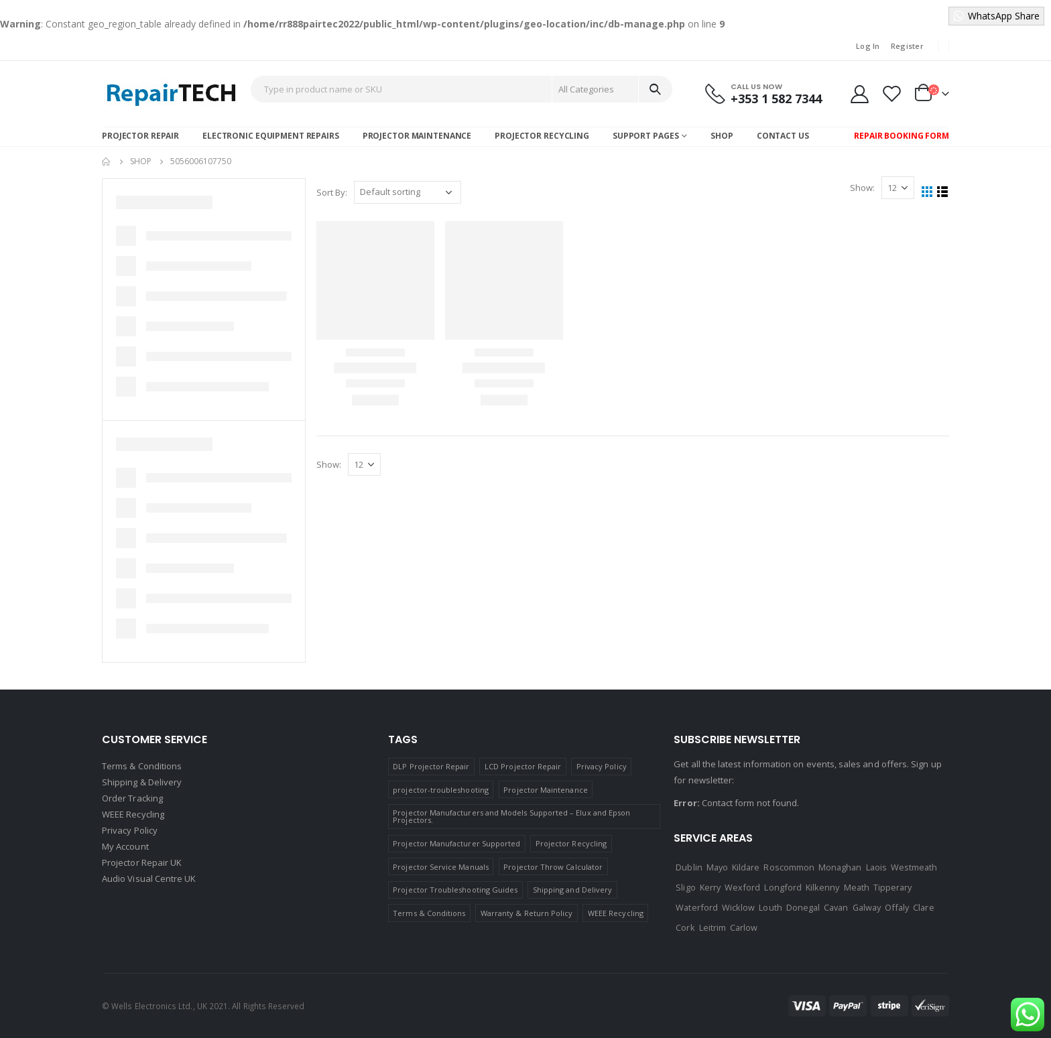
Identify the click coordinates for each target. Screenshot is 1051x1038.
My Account (125, 846)
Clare (923, 907)
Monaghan (840, 867)
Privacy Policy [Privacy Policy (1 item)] (601, 766)
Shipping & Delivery (142, 782)
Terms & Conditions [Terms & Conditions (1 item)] (429, 913)
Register (907, 46)
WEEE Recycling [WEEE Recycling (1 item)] (615, 913)
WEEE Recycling (133, 814)
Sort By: (331, 192)
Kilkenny (823, 887)
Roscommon (788, 867)
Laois (876, 867)
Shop (721, 135)
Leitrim (712, 927)
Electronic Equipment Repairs (270, 135)
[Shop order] (407, 192)
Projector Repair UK (142, 862)
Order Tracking (132, 798)
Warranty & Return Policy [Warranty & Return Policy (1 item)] (527, 913)
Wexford (742, 887)
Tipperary (892, 887)
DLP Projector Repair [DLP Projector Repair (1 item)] (431, 766)
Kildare (745, 867)
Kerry (710, 887)
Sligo (685, 887)
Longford (783, 887)
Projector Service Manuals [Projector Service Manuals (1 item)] (441, 867)
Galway (867, 907)
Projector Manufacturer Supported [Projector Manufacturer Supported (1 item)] (456, 843)
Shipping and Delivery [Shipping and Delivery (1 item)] (572, 890)
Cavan (836, 907)
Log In (868, 46)
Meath (856, 887)
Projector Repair (140, 135)
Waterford (697, 907)
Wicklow (738, 907)
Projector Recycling (542, 135)
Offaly (897, 907)
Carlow (743, 927)
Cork (685, 927)
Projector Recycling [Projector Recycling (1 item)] (571, 843)
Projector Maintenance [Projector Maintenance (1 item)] (545, 790)
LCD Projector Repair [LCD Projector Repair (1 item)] (523, 766)
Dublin (689, 867)
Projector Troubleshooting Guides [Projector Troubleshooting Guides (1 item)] (455, 890)
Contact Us (783, 135)
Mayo (717, 867)
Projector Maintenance (417, 135)
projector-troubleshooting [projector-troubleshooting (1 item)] (441, 790)
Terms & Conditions (142, 766)
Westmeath (914, 867)
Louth (770, 907)
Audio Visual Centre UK (149, 878)
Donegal (803, 907)
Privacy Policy (130, 830)
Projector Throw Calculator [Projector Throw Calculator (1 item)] (553, 867)
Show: (862, 188)
